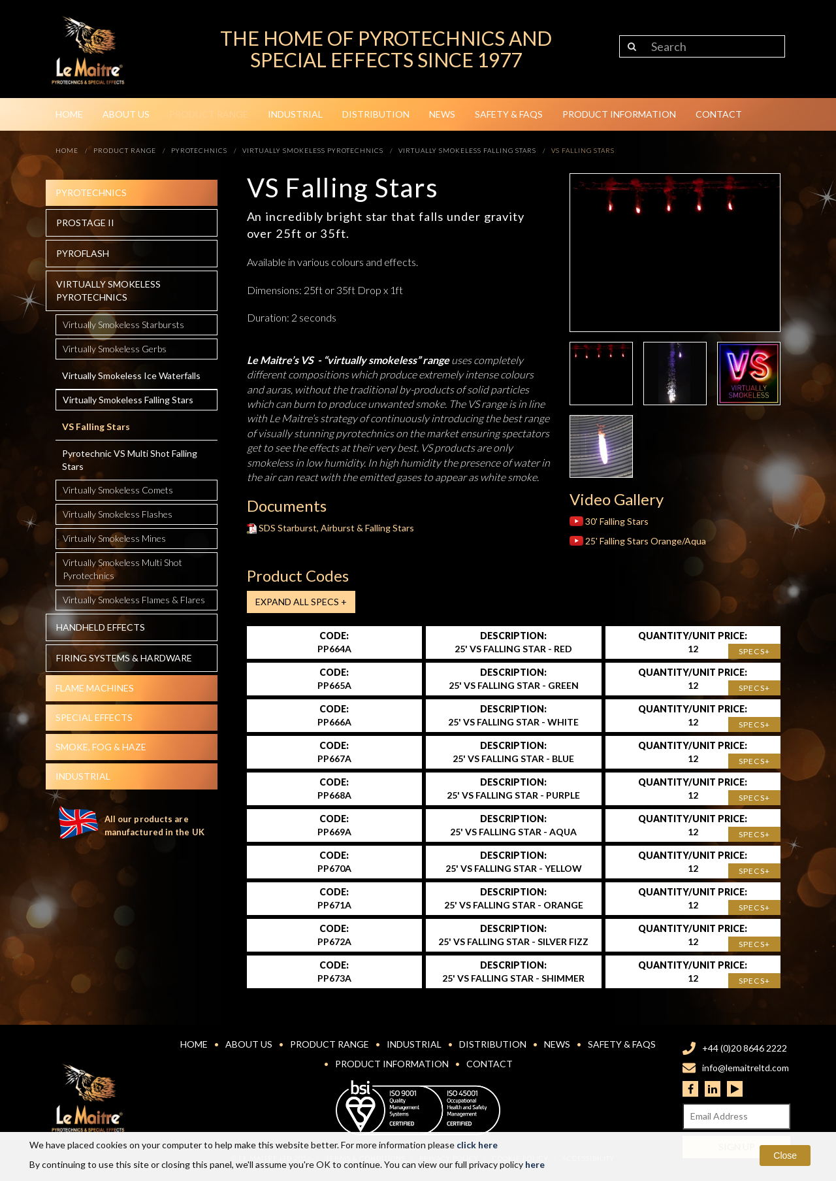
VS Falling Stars (96, 426)
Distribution (376, 114)
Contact (719, 114)
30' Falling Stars (609, 521)
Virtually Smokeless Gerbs (115, 348)
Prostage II (85, 222)
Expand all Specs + (301, 601)
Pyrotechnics (91, 192)
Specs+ (754, 651)
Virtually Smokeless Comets (118, 489)
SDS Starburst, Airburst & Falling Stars (331, 527)
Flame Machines (95, 687)
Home (69, 114)
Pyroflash (82, 253)
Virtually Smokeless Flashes (117, 514)
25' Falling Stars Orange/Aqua (638, 540)
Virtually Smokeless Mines (114, 538)
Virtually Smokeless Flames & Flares (134, 599)
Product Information (619, 114)
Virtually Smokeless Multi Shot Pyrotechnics (122, 569)
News (442, 114)
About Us (126, 114)
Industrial (295, 114)
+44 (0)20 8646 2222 (744, 1048)
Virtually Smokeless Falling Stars (128, 399)
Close (785, 1155)
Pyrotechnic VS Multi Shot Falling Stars (129, 460)
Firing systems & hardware (124, 657)
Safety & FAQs (509, 114)
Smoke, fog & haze (101, 746)
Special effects (94, 717)
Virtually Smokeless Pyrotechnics (108, 290)
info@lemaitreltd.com (745, 1067)
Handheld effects (100, 627)
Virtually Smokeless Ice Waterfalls (131, 375)
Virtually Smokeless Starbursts (123, 324)
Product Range (208, 114)
